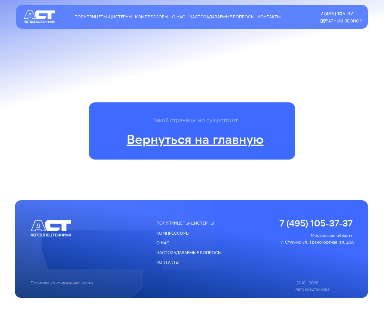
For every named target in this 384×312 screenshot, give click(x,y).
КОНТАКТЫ (269, 16)
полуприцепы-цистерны (103, 16)
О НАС (178, 16)
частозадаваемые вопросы (222, 16)
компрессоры (151, 16)
